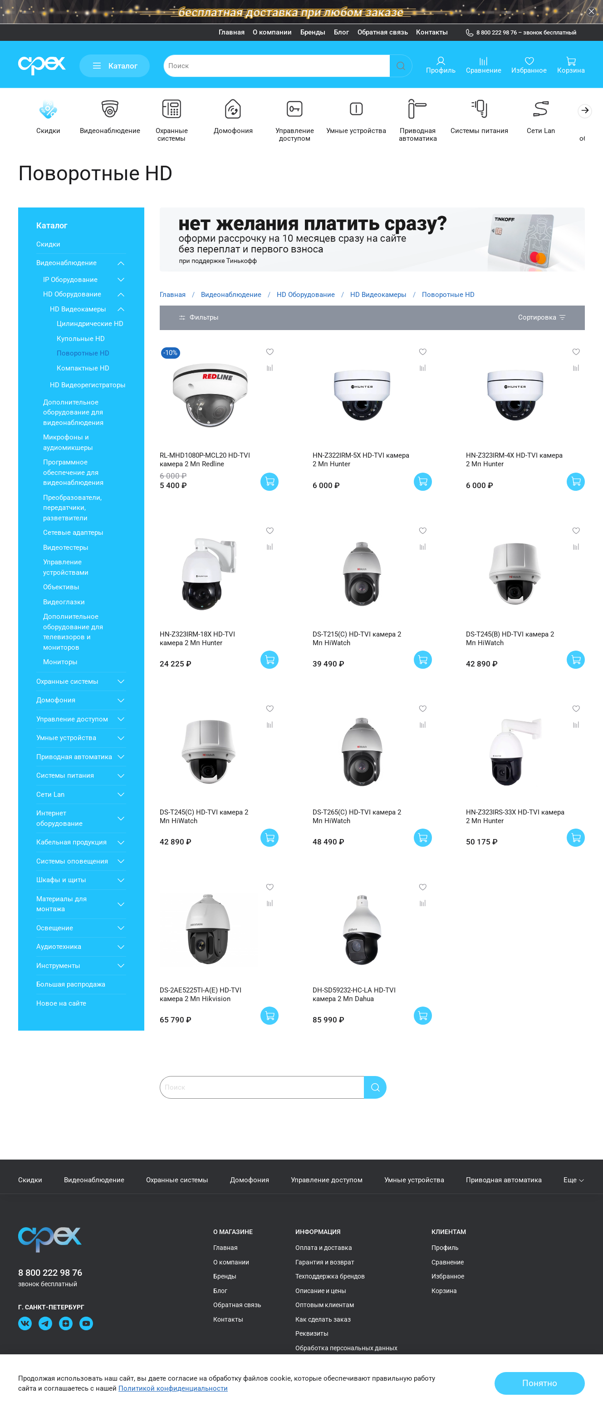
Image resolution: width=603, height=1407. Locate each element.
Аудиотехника (58, 947)
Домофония (238, 132)
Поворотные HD (83, 354)
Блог (341, 32)
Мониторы (60, 663)
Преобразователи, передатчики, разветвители (72, 508)
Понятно (539, 1383)
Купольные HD (81, 339)
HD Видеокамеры (378, 295)
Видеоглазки (64, 602)
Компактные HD (83, 369)
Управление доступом (301, 135)
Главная (232, 32)
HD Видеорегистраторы (88, 386)
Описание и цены (320, 1290)
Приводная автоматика (428, 135)
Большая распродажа (70, 985)
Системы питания (491, 132)
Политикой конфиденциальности (173, 1388)
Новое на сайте (61, 1004)
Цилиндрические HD (90, 325)
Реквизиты (311, 1334)
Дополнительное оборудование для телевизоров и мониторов (73, 632)
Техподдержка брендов (330, 1276)
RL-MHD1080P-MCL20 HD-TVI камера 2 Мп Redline (205, 460)
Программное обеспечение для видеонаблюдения (73, 473)
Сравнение (447, 1262)
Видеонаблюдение (112, 132)
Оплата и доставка (323, 1248)
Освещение (54, 928)
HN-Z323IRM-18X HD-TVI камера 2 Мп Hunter (197, 639)
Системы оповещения (72, 862)
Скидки (49, 132)
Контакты (432, 32)
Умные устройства (365, 132)
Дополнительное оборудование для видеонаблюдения (73, 413)
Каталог (115, 66)
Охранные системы (175, 132)
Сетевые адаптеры (73, 533)
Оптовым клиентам (324, 1305)
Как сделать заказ (323, 1319)
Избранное (447, 1276)
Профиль (445, 1248)
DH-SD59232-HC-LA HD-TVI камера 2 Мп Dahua (354, 995)
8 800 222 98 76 (50, 1273)
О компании (272, 32)
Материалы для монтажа (61, 904)
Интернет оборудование (59, 819)
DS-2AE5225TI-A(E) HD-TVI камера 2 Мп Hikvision (200, 995)
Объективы (61, 588)
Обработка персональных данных (346, 1348)
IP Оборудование (70, 280)
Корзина (444, 1290)
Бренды (312, 32)
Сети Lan (554, 132)
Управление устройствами (65, 568)
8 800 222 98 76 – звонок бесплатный (521, 32)
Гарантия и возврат (324, 1262)
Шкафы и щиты (61, 881)
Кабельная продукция (71, 843)
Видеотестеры (65, 548)
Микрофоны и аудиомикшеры (68, 443)
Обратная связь (383, 32)
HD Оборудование (306, 295)
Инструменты (58, 966)
